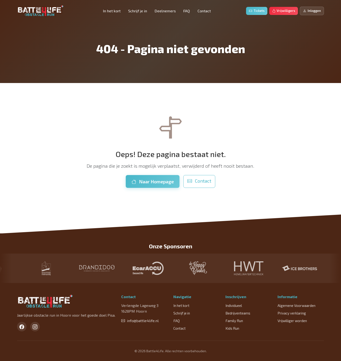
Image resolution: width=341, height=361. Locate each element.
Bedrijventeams (237, 313)
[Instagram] (35, 326)
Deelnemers (165, 11)
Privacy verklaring (292, 313)
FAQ (186, 11)
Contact (204, 11)
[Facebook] (22, 326)
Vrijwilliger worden (292, 321)
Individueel (233, 305)
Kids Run (232, 328)
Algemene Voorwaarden (296, 305)
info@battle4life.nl (140, 320)
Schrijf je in (137, 11)
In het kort (112, 11)
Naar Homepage (152, 181)
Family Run (234, 321)
